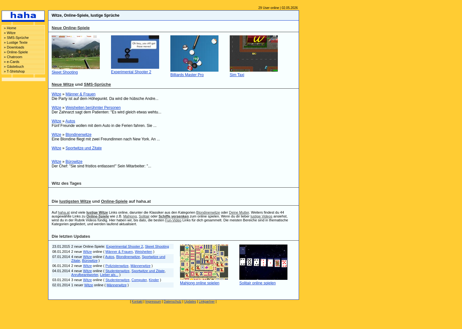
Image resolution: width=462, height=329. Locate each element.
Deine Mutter (239, 212)
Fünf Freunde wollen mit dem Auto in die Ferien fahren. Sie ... (104, 125)
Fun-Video (173, 220)
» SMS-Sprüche (16, 38)
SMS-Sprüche (97, 84)
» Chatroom (13, 57)
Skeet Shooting (65, 72)
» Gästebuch (14, 66)
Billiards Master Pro (187, 75)
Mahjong (130, 216)
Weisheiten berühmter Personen (93, 107)
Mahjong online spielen (199, 283)
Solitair (144, 216)
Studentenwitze (117, 271)
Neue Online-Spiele (71, 27)
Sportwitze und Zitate (83, 148)
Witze (56, 94)
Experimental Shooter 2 (131, 72)
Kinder (154, 280)
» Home (10, 28)
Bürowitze (73, 161)
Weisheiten (143, 251)
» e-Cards (11, 62)
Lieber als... (109, 275)
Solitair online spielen (257, 283)
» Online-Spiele (16, 52)
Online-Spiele (114, 201)
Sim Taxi (237, 75)
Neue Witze (63, 84)
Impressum (153, 301)
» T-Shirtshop (14, 71)
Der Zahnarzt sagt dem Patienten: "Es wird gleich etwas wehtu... (106, 112)
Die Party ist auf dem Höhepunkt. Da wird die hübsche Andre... (105, 98)
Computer (139, 280)
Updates (190, 301)
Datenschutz (173, 301)
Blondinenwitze (78, 134)
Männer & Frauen (80, 94)
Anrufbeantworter (84, 275)
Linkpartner (207, 301)
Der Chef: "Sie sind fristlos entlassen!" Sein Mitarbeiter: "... (101, 166)
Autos (70, 121)
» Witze (10, 33)
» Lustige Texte (16, 42)
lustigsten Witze (75, 201)
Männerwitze (140, 266)
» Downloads (14, 47)
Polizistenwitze (116, 266)
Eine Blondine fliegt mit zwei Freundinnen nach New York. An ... (106, 139)
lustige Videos (261, 216)
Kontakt (137, 301)
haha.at (64, 212)
